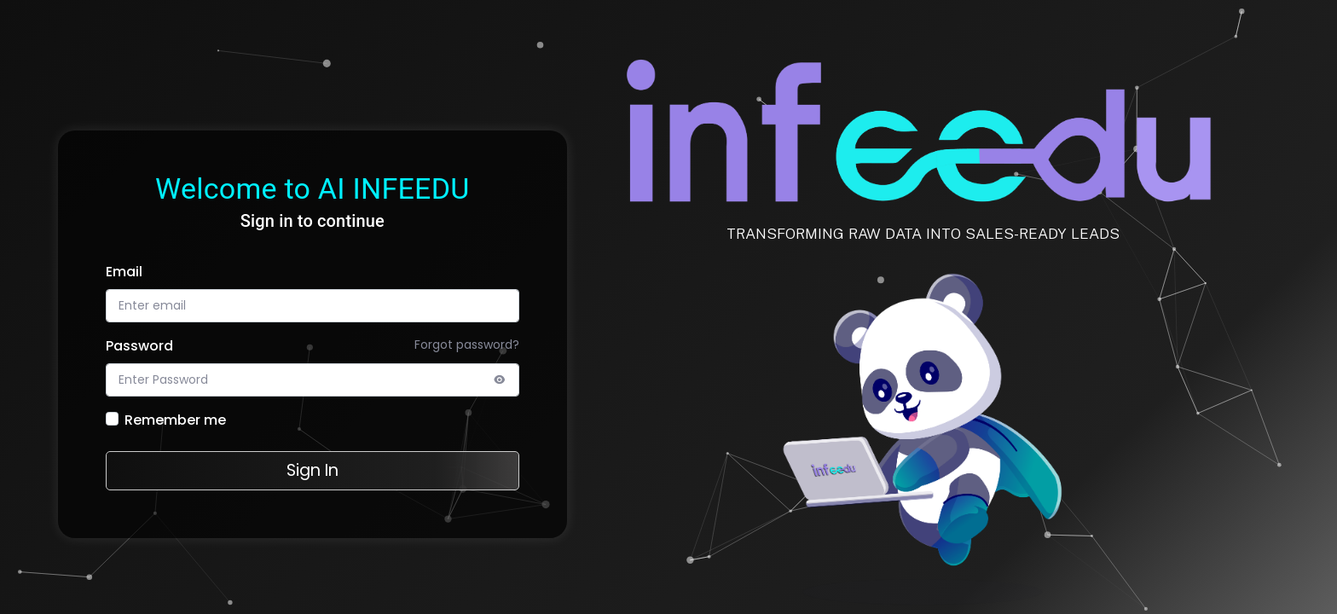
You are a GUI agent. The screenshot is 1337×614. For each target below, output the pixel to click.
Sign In (312, 470)
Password (139, 346)
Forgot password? (466, 344)
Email (124, 271)
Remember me (175, 420)
